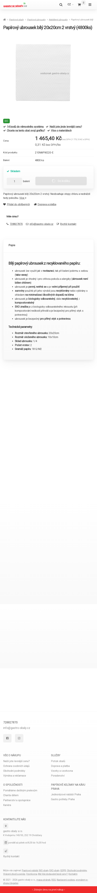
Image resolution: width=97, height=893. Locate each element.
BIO (6, 121)
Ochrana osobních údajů (16, 766)
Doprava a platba (45, 204)
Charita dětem (11, 795)
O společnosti (13, 784)
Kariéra (7, 805)
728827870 (10, 722)
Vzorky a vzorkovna (62, 770)
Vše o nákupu (12, 755)
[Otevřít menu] (90, 4)
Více (22, 197)
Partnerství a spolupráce (17, 800)
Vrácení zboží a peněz (14, 874)
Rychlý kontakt (68, 224)
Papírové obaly (16, 19)
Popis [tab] (11, 245)
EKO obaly (54, 870)
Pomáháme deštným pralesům (20, 790)
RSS (53, 880)
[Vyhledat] (61, 4)
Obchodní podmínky (14, 770)
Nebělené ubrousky (58, 19)
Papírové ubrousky (36, 19)
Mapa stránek (43, 880)
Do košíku (61, 181)
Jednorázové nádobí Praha (66, 794)
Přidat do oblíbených (16, 204)
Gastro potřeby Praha (63, 799)
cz (71, 5)
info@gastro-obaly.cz (41, 224)
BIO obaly (43, 870)
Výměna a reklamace (14, 775)
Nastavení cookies (66, 880)
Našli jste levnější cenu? (16, 761)
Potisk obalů (58, 761)
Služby (55, 755)
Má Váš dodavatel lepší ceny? (53, 874)
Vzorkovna (31, 874)
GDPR (63, 870)
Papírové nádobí (30, 870)
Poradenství (58, 775)
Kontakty (73, 874)
